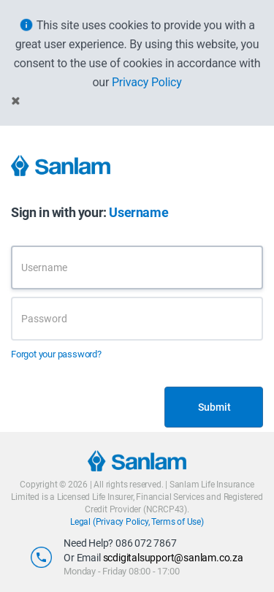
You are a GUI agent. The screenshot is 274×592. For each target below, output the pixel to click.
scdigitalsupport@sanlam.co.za (173, 557)
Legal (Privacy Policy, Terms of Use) (137, 522)
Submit (214, 407)
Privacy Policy (147, 82)
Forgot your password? (56, 354)
